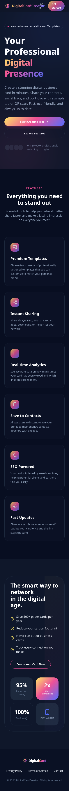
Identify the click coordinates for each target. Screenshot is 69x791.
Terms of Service (38, 771)
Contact (58, 771)
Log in (41, 5)
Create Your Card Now (31, 664)
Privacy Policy (14, 771)
